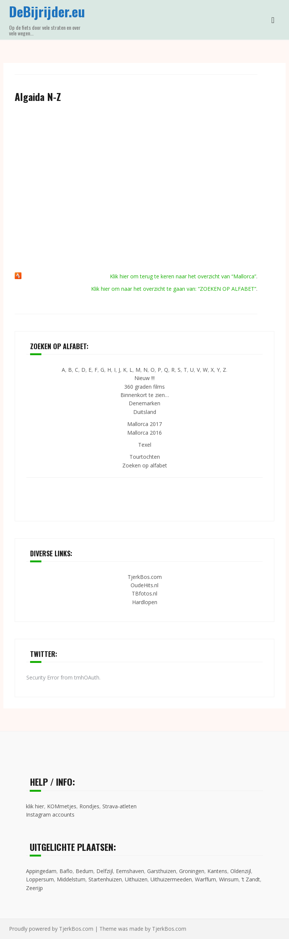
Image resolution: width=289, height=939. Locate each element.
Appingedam (41, 871)
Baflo (66, 871)
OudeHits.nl (144, 585)
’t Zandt (251, 879)
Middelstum (71, 879)
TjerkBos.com (145, 576)
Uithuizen (136, 879)
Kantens (217, 871)
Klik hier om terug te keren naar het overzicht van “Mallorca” (183, 276)
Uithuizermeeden (171, 879)
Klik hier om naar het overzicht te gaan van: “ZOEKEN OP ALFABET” (173, 288)
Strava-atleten (119, 806)
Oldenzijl (240, 871)
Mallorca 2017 (144, 424)
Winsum (229, 879)
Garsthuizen (161, 871)
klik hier (35, 806)
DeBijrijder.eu (47, 11)
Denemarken (144, 403)
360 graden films (144, 386)
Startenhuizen (105, 879)
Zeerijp (34, 888)
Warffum (205, 879)
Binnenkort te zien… (144, 395)
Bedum (84, 871)
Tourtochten (144, 456)
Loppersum (40, 879)
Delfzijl (104, 871)
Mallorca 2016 (144, 432)
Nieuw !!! (144, 378)
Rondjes (89, 806)
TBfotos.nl (144, 593)
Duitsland (144, 411)
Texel (144, 444)
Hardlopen (144, 602)
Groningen (191, 871)
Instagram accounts (50, 814)
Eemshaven (130, 871)
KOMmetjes (61, 806)
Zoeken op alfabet (144, 465)
